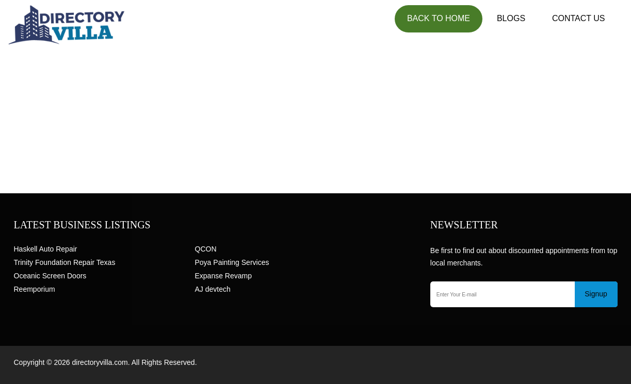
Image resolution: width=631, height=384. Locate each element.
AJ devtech (213, 289)
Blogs (511, 18)
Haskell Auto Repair (45, 249)
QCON (206, 249)
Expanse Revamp (223, 276)
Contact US (578, 18)
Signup (596, 294)
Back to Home (438, 18)
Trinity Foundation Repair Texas (65, 262)
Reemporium (34, 289)
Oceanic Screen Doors (50, 276)
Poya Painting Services (232, 262)
